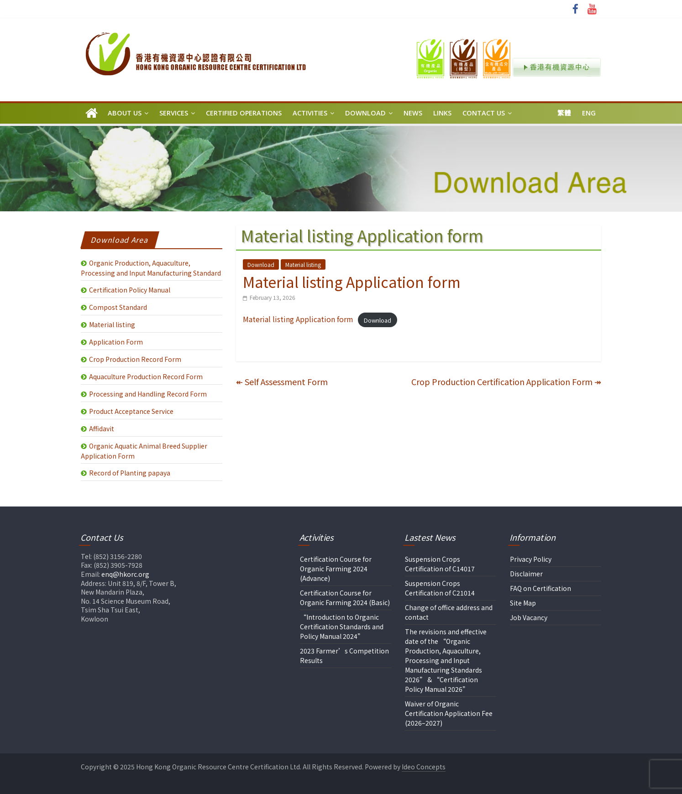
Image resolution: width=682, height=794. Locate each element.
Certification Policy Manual (129, 289)
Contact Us (483, 113)
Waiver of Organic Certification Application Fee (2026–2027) (449, 713)
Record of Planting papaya (129, 472)
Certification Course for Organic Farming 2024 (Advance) (336, 568)
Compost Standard (118, 307)
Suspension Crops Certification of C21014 (440, 588)
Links (442, 113)
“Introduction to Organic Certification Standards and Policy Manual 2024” (341, 626)
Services (173, 113)
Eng (589, 113)
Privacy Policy (530, 559)
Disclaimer (526, 573)
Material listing (303, 264)
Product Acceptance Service (131, 411)
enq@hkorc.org (125, 574)
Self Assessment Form (282, 381)
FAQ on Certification (540, 588)
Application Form (116, 341)
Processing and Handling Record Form (148, 393)
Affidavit (101, 428)
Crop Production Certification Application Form (506, 381)
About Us (125, 113)
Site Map (523, 602)
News (413, 113)
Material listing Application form (298, 318)
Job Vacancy (528, 617)
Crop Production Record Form (135, 359)
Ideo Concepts (424, 766)
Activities (310, 113)
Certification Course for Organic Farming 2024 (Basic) (345, 597)
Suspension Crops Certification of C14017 (440, 563)
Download (365, 113)
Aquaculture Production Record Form (146, 376)
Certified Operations (244, 113)
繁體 (564, 113)
